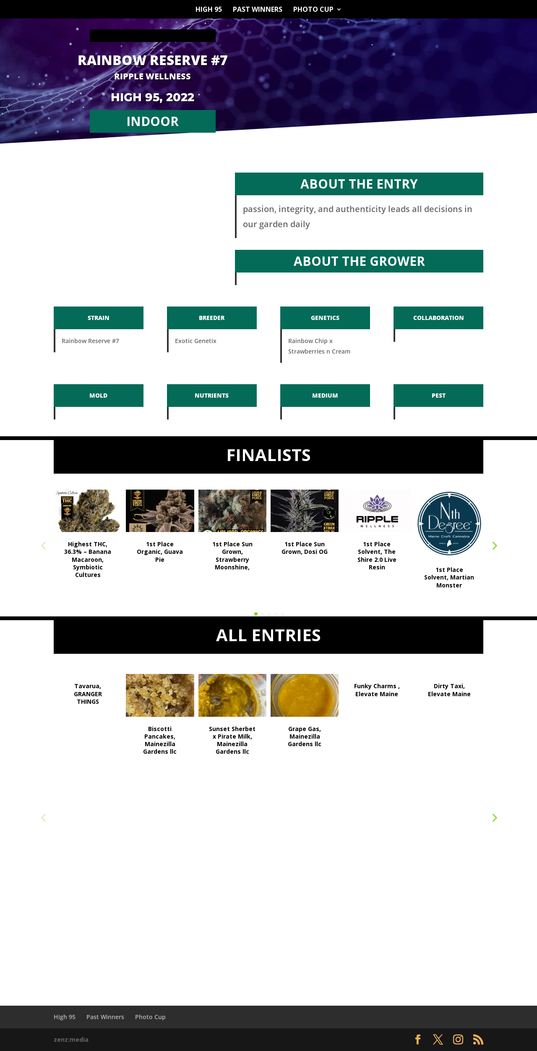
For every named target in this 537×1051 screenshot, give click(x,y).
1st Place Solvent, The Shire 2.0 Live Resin (376, 555)
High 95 (209, 10)
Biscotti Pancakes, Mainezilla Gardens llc (160, 740)
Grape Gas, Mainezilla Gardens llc (304, 736)
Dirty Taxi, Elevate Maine (449, 689)
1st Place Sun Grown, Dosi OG (305, 548)
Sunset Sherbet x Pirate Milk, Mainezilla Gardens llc (232, 740)
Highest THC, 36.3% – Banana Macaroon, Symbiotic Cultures (87, 559)
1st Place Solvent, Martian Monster (449, 577)
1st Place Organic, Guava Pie (160, 551)
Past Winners (257, 10)
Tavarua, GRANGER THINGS (88, 693)
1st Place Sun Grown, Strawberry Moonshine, (232, 555)
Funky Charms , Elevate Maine (377, 689)
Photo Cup (313, 10)
